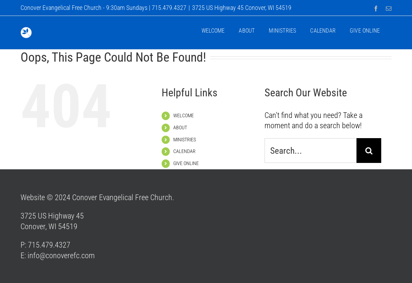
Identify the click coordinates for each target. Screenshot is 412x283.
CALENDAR (184, 151)
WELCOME (183, 115)
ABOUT (180, 127)
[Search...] (310, 150)
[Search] (368, 150)
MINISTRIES (184, 139)
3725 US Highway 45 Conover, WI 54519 (241, 7)
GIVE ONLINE (186, 163)
